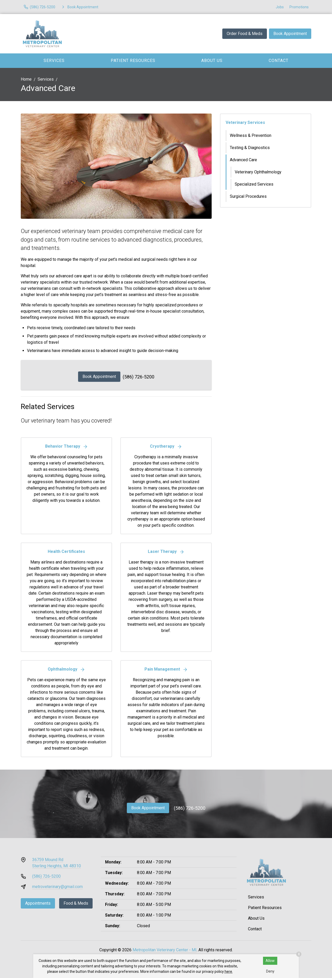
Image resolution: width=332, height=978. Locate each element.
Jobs (280, 7)
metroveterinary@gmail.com (57, 886)
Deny (270, 971)
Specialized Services (254, 184)
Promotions (299, 7)
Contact (278, 60)
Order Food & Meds (244, 33)
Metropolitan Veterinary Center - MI (165, 949)
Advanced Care (243, 159)
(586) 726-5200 (138, 376)
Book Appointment (290, 33)
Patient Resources (133, 60)
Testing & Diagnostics (250, 147)
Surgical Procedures (248, 196)
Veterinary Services (245, 122)
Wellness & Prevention (250, 135)
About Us (212, 60)
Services (54, 60)
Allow (270, 961)
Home (26, 79)
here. (229, 971)
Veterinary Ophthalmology (258, 172)
